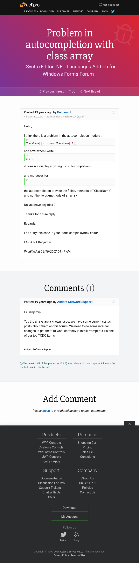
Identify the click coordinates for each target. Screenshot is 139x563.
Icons (46, 461)
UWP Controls (51, 457)
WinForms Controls (51, 452)
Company (87, 470)
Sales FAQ (88, 452)
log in (46, 411)
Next (90, 91)
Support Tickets (51, 488)
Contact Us (87, 492)
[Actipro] (29, 5)
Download (69, 508)
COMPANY (92, 11)
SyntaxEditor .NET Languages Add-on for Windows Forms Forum (71, 70)
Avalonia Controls (51, 447)
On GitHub (87, 483)
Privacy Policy (61, 555)
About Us (87, 478)
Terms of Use (78, 555)
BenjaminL (64, 112)
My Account (69, 517)
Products (51, 435)
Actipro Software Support (75, 302)
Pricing (88, 447)
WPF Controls (51, 443)
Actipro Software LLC (71, 551)
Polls (51, 497)
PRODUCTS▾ (31, 11)
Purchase (87, 435)
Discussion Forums (51, 483)
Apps (56, 461)
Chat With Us (51, 492)
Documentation (51, 478)
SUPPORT (78, 11)
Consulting (87, 457)
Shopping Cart (87, 443)
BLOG (104, 11)
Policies (87, 488)
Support (51, 470)
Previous (51, 91)
